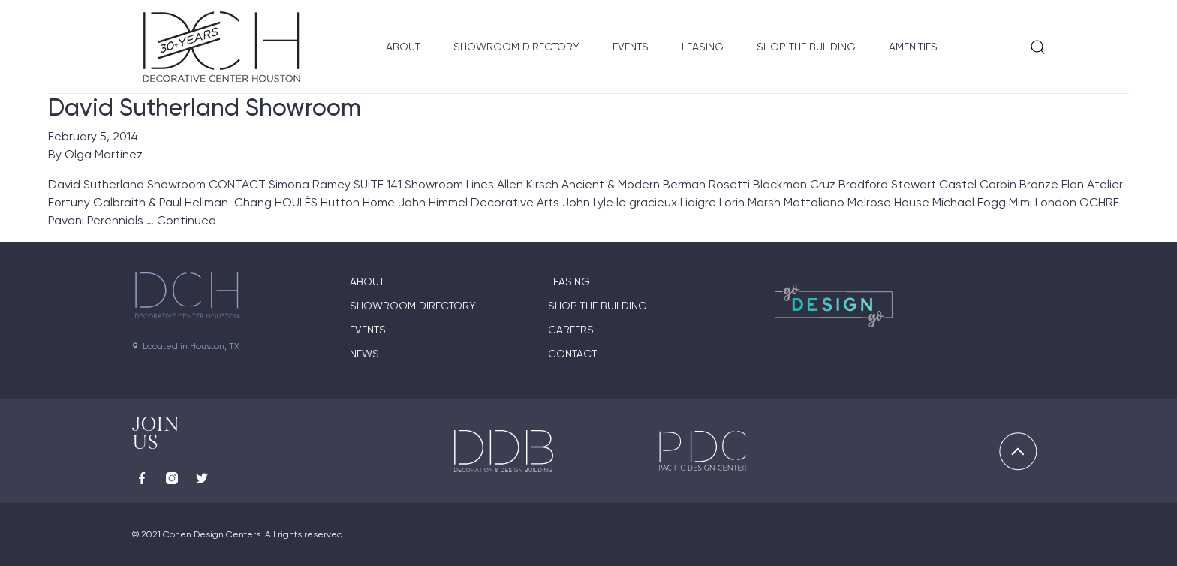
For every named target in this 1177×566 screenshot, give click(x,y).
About (403, 47)
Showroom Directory (516, 47)
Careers (571, 330)
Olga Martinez (104, 154)
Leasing (703, 47)
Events (631, 47)
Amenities (913, 47)
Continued (186, 220)
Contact (572, 354)
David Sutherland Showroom (204, 107)
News (364, 354)
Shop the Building (806, 47)
